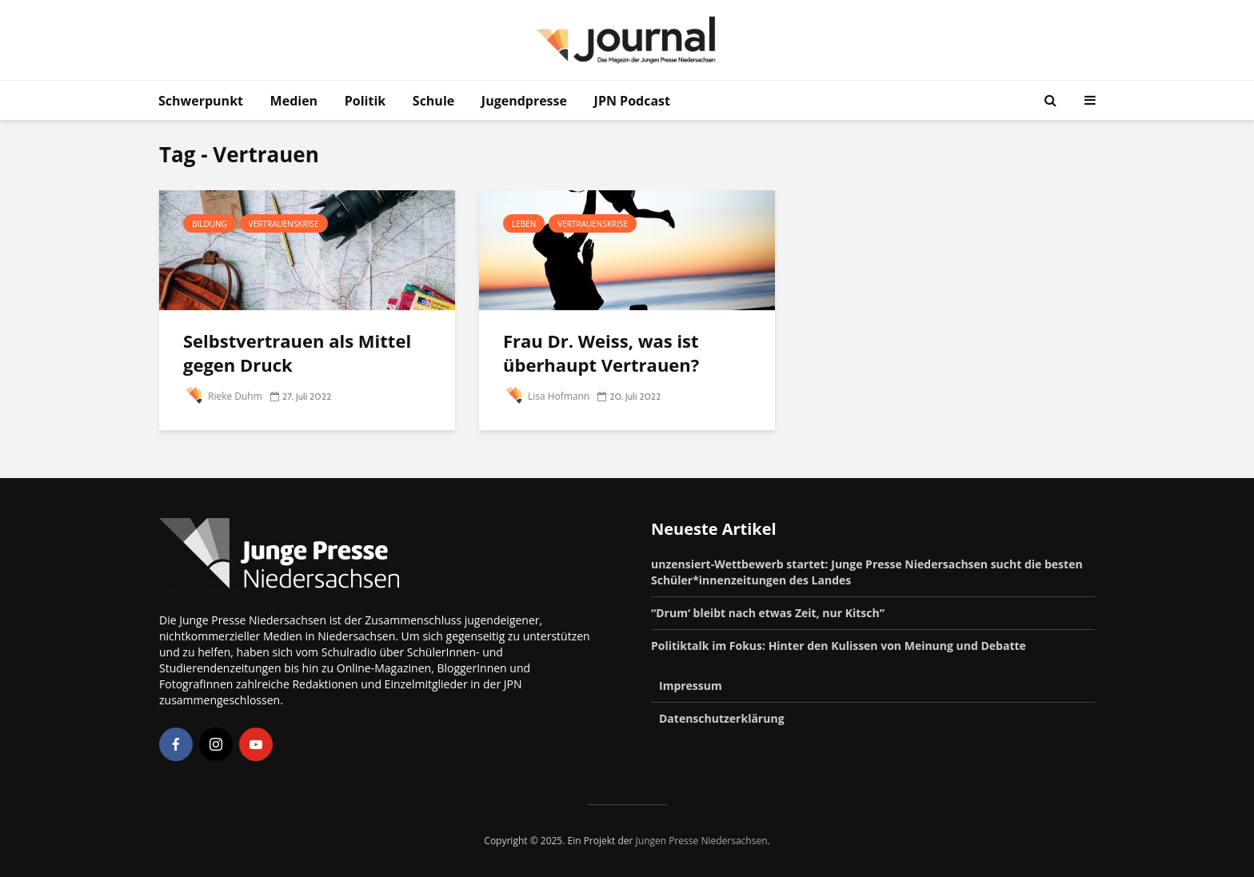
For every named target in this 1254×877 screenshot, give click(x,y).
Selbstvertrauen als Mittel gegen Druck (297, 353)
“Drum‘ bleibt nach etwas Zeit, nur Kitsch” (768, 612)
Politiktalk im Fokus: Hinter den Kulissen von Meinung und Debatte (838, 645)
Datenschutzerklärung (722, 718)
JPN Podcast (632, 101)
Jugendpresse (524, 101)
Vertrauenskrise (284, 223)
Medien (294, 101)
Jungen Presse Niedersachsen (702, 840)
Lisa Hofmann (546, 396)
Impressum (690, 685)
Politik (365, 101)
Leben (524, 223)
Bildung (209, 223)
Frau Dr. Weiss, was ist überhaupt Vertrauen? (603, 353)
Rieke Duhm (222, 396)
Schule (433, 101)
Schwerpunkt (200, 101)
